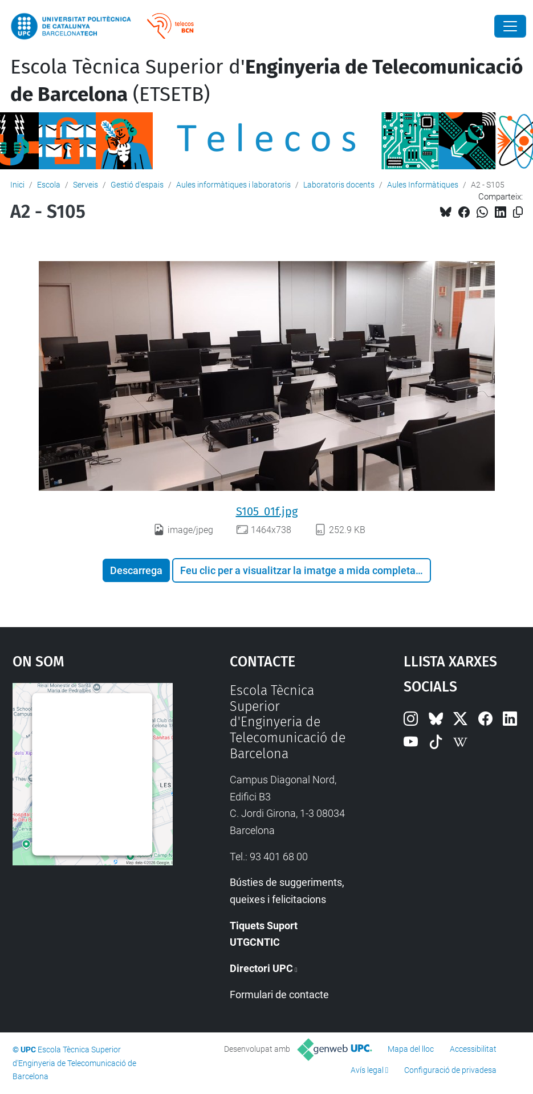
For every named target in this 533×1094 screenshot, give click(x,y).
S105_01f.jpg (267, 511)
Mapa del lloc (411, 1049)
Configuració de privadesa (450, 1070)
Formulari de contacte (279, 995)
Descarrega (136, 570)
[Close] (510, 26)
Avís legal (367, 1070)
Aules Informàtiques (422, 184)
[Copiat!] (518, 212)
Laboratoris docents (339, 184)
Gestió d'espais (137, 184)
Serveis (85, 184)
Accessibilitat (473, 1049)
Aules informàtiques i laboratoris (233, 184)
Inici (17, 184)
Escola (48, 184)
